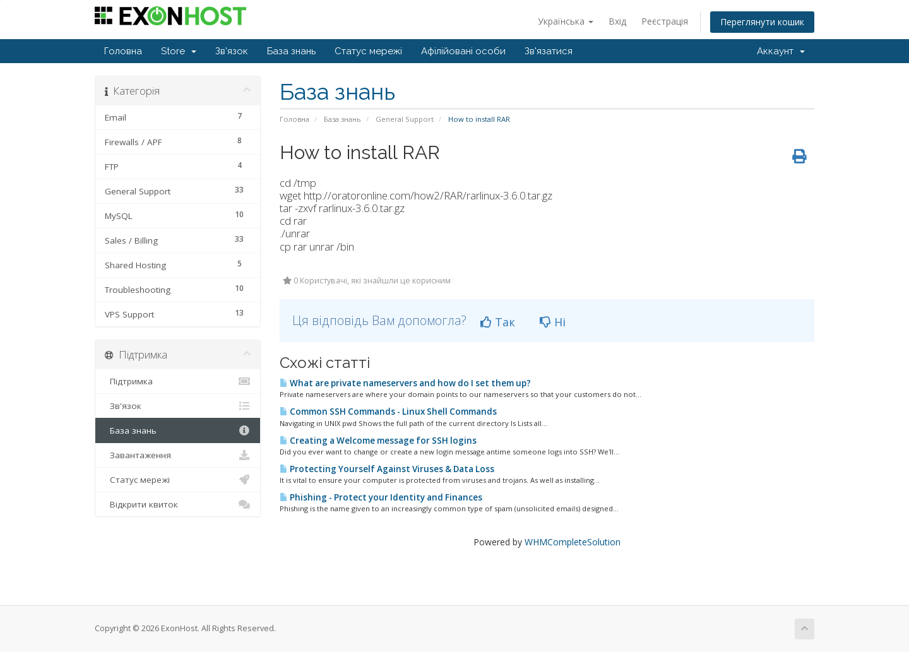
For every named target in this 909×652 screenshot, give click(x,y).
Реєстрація (664, 21)
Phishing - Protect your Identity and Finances (381, 497)
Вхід (617, 21)
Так (497, 321)
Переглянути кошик (762, 22)
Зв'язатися (549, 51)
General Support (405, 119)
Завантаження (178, 455)
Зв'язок (231, 51)
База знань (291, 51)
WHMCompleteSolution (573, 542)
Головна (123, 51)
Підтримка (178, 381)
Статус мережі (368, 51)
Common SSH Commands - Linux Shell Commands (388, 411)
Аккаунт (781, 51)
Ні (553, 321)
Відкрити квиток (178, 504)
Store (178, 51)
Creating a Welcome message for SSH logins (378, 440)
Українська (565, 21)
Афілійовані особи (463, 51)
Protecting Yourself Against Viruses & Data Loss (387, 469)
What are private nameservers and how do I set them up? (405, 383)
